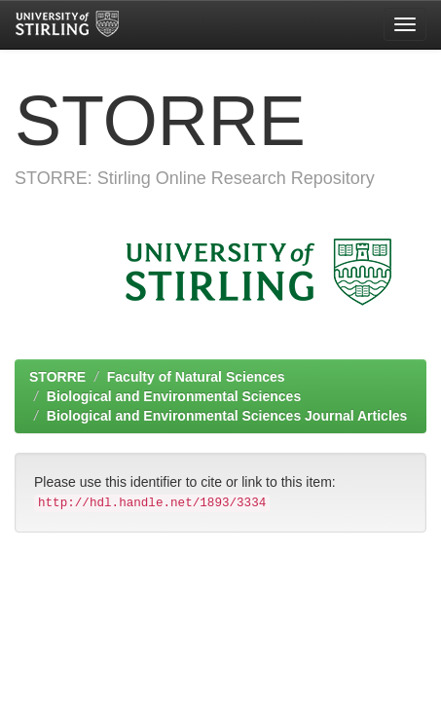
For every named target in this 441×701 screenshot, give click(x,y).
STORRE (57, 377)
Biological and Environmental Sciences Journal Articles (227, 416)
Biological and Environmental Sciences (174, 396)
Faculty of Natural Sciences (196, 377)
